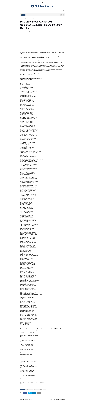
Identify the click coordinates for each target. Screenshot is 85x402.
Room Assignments (44, 10)
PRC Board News (29, 399)
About (54, 399)
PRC (41, 389)
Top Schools (36, 10)
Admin (21, 31)
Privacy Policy (58, 399)
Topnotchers (30, 10)
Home (21, 18)
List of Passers (23, 10)
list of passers (36, 389)
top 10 (23, 18)
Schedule (51, 10)
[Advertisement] (42, 41)
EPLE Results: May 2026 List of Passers (32, 14)
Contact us (63, 399)
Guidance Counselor (29, 389)
